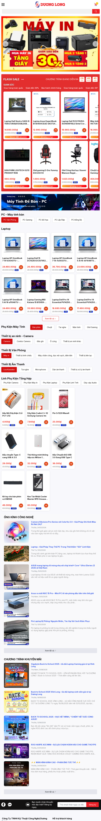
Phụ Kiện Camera (11, 383)
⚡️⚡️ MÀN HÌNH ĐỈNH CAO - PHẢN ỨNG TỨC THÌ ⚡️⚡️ (55, 762)
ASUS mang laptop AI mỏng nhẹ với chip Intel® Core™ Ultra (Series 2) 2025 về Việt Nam (63, 566)
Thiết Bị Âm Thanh (13, 364)
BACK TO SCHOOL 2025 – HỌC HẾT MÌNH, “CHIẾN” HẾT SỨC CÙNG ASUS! (62, 718)
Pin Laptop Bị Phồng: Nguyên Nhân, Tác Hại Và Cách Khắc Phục (60, 621)
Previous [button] (5, 44)
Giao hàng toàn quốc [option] (78, 88)
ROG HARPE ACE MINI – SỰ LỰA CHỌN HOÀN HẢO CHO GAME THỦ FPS (63, 745)
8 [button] (61, 68)
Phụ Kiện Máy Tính (13, 326)
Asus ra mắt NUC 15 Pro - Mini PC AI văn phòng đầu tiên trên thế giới (62, 593)
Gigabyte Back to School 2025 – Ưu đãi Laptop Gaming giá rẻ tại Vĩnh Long (62, 665)
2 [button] (43, 68)
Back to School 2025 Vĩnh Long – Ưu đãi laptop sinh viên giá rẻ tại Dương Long (61, 693)
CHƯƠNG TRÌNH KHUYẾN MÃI (22, 659)
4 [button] (49, 68)
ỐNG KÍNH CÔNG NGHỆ (19, 517)
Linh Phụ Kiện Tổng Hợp (16, 378)
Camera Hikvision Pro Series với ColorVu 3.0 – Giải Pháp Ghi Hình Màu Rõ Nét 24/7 (63, 523)
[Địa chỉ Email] (78, 804)
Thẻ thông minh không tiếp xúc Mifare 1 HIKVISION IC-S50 (37, 457)
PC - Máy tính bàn (12, 214)
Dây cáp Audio (90, 383)
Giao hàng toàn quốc (18, 88)
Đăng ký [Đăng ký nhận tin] (92, 805)
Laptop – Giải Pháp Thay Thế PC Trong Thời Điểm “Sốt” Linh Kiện (61, 547)
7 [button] (58, 68)
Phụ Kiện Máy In (30, 383)
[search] (96, 11)
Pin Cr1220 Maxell (60, 413)
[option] (50, 44)
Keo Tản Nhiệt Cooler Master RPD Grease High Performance (37, 499)
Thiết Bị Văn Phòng (13, 350)
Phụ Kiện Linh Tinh (70, 383)
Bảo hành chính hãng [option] (56, 88)
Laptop (6, 228)
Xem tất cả (50, 318)
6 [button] (55, 68)
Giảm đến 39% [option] (37, 88)
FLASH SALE (11, 79)
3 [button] (46, 68)
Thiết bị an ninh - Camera (17, 336)
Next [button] (95, 44)
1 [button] (40, 68)
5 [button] (52, 68)
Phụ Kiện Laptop (50, 383)
